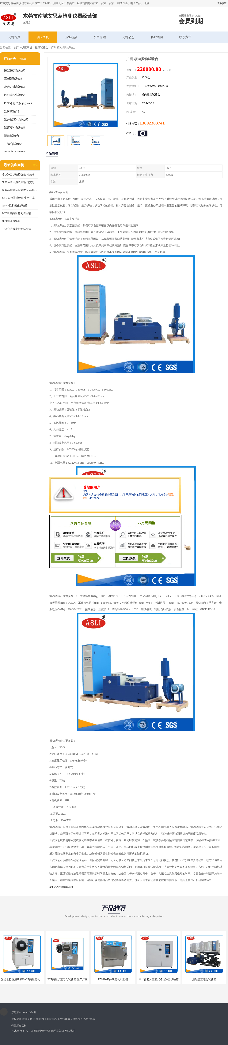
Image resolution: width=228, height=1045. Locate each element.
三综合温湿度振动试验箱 (16, 229)
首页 (16, 47)
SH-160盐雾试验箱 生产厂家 (18, 197)
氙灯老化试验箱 (14, 95)
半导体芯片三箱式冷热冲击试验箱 (159, 979)
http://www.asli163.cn (61, 886)
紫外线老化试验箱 (16, 119)
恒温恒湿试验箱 (14, 70)
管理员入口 (57, 1030)
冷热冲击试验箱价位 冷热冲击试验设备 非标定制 (20, 174)
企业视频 (71, 37)
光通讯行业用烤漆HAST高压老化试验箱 (24, 979)
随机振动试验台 (11, 221)
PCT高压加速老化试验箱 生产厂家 (67, 979)
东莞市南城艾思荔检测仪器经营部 (76, 1018)
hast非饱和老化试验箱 (15, 205)
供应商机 (43, 37)
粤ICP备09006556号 (46, 1018)
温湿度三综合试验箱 (204, 979)
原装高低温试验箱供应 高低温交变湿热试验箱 (20, 190)
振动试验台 (41, 47)
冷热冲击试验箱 (14, 86)
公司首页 (14, 37)
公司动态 (128, 37)
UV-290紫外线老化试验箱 (113, 979)
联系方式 (185, 37)
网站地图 (70, 1030)
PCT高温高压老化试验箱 (16, 213)
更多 (35, 165)
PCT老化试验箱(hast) (18, 103)
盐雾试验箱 (11, 111)
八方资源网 (32, 1030)
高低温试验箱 (13, 78)
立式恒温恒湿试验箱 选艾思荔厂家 (20, 182)
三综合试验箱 (13, 144)
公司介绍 (100, 37)
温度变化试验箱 (14, 127)
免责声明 (44, 1030)
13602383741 (152, 122)
